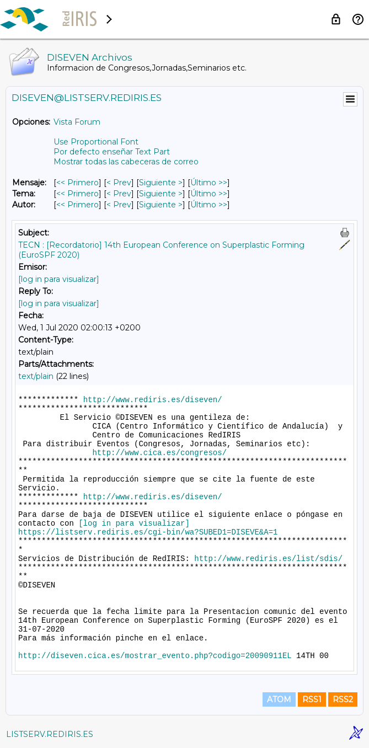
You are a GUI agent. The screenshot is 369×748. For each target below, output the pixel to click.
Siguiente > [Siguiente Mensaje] (161, 183)
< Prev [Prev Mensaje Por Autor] (118, 205)
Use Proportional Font (96, 142)
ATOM (279, 699)
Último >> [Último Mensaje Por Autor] (208, 205)
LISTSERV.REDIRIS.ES (49, 734)
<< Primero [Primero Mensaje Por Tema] (77, 194)
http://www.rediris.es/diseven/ (152, 400)
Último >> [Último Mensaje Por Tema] (208, 194)
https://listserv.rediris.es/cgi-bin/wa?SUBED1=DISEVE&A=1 (147, 532)
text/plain (36, 376)
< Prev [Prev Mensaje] (118, 183)
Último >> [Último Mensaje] (208, 183)
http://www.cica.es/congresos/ (159, 452)
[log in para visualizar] (58, 279)
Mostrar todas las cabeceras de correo (126, 162)
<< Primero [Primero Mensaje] (77, 183)
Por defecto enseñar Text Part (112, 152)
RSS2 (343, 699)
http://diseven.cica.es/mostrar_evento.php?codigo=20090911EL (155, 655)
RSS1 (312, 699)
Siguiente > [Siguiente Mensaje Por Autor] (161, 205)
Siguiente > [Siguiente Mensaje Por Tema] (161, 194)
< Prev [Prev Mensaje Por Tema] (118, 194)
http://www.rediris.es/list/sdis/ (268, 558)
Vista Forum (77, 122)
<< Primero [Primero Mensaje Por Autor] (77, 205)
